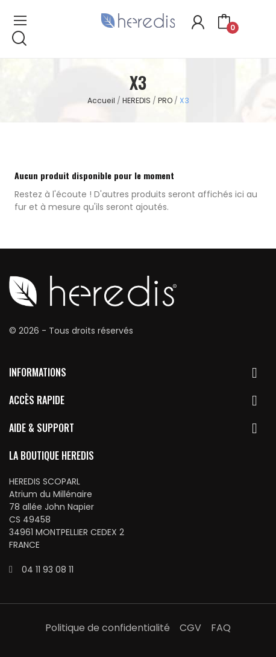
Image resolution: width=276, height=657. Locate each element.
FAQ (221, 628)
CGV (190, 628)
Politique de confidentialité (107, 628)
